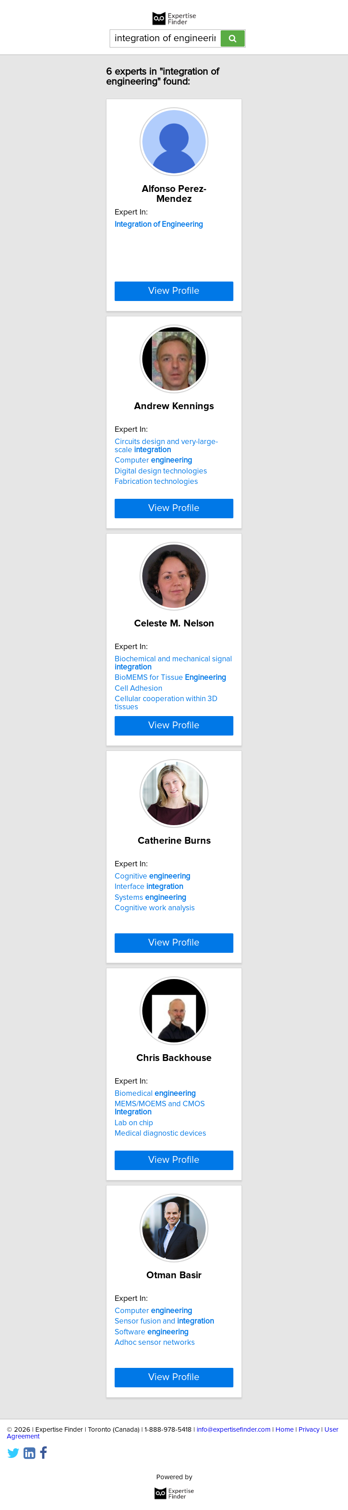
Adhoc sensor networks (155, 1342)
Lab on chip (134, 1123)
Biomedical (155, 1093)
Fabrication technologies (156, 482)
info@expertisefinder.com (234, 1429)
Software (151, 1332)
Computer (153, 460)
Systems (150, 898)
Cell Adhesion (138, 688)
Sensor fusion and (164, 1321)
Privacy (309, 1429)
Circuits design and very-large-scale (166, 446)
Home (285, 1429)
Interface (149, 887)
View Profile (173, 291)
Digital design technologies (161, 471)
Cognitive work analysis (155, 908)
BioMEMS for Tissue (170, 678)
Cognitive (152, 876)
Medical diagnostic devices (160, 1133)
